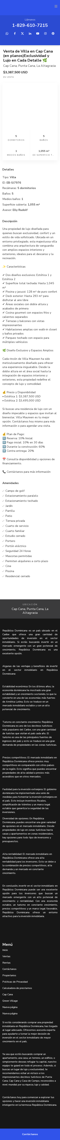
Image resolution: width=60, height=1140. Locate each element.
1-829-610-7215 (30, 25)
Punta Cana (26, 66)
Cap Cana (10, 66)
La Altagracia (46, 66)
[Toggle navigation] (56, 6)
